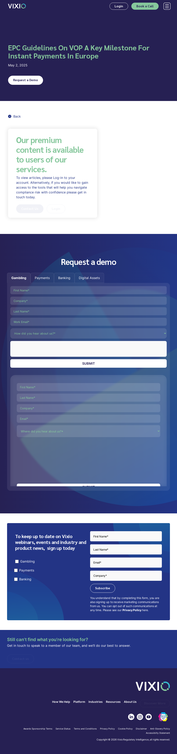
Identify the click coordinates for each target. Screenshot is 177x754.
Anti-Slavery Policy (160, 729)
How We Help (61, 701)
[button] (166, 6)
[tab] (19, 278)
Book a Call (145, 6)
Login (119, 6)
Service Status (63, 729)
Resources (113, 701)
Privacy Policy (131, 610)
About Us (130, 701)
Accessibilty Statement (158, 733)
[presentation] (41, 349)
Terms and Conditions (85, 729)
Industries (95, 701)
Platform (79, 701)
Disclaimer (141, 729)
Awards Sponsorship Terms (37, 729)
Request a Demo (25, 80)
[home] (17, 6)
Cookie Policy (125, 729)
